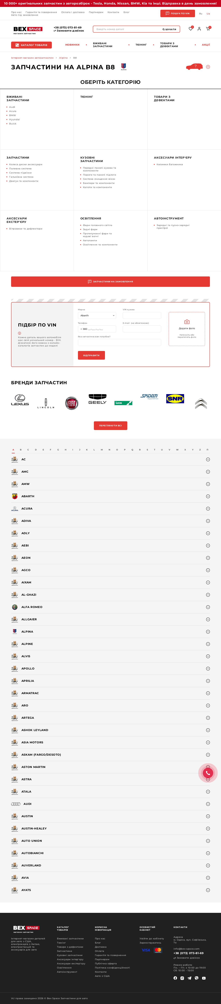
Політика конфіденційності (112, 967)
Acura (12, 111)
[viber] (196, 978)
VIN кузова (129, 309)
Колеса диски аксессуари (25, 164)
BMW (12, 115)
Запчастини (18, 157)
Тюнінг (141, 44)
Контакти (113, 12)
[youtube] (204, 978)
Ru (200, 13)
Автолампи (90, 240)
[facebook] (175, 978)
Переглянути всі (110, 425)
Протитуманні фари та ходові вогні (97, 235)
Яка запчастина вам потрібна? (94, 337)
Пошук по (177, 13)
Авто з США (102, 976)
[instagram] (182, 978)
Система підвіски (20, 172)
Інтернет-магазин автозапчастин (32, 57)
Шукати (169, 29)
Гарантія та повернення (41, 12)
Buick (12, 123)
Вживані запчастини (103, 45)
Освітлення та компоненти (100, 244)
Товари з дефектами (169, 45)
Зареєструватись (150, 942)
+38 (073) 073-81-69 (68, 27)
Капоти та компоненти (97, 187)
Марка (81, 309)
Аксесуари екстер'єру (17, 220)
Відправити (91, 355)
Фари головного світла (97, 225)
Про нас (16, 12)
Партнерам (96, 12)
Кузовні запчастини (91, 159)
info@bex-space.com (187, 948)
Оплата (99, 951)
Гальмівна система (21, 176)
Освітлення (90, 218)
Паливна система (20, 168)
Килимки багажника (170, 164)
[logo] (28, 29)
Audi (12, 107)
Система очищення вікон (99, 178)
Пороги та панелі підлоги (99, 174)
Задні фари (90, 229)
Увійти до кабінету (152, 938)
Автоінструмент (169, 218)
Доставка (101, 946)
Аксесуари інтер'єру (173, 157)
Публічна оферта (106, 963)
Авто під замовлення (24, 15)
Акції (206, 44)
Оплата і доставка (73, 12)
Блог (126, 12)
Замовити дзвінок (69, 30)
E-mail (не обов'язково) (136, 323)
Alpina (63, 57)
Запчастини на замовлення (110, 282)
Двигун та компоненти (23, 181)
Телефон (82, 323)
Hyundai (14, 119)
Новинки (72, 44)
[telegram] (189, 978)
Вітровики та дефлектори (25, 228)
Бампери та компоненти (99, 183)
